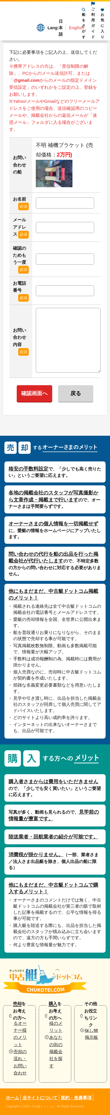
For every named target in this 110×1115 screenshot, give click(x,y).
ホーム (12, 1097)
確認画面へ (34, 393)
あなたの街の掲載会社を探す (55, 1051)
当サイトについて (39, 1097)
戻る (75, 393)
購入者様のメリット (55, 1023)
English (76, 27)
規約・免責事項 (76, 1097)
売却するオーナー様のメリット (20, 1030)
